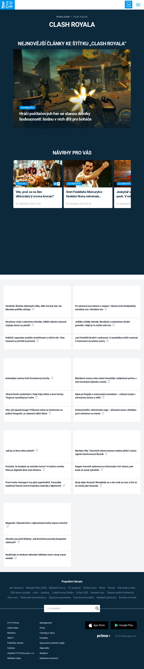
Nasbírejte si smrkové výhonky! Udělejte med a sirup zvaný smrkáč (36, 556)
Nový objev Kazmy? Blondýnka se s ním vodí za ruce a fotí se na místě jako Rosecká (106, 484)
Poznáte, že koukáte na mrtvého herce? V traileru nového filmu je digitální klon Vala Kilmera (35, 468)
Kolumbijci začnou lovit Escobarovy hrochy (29, 378)
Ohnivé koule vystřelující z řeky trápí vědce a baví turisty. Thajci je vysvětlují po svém (35, 396)
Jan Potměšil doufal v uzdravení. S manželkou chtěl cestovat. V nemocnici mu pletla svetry (106, 339)
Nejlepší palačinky (106, 597)
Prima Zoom (63, 16)
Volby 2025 (82, 592)
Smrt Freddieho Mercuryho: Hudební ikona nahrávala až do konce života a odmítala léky (85, 194)
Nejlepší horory (57, 587)
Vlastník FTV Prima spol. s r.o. (20, 653)
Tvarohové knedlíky (83, 597)
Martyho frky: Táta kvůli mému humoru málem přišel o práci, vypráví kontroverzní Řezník (106, 452)
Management (46, 623)
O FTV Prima (13, 623)
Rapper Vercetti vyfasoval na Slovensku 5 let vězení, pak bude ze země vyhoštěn (104, 468)
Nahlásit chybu (14, 658)
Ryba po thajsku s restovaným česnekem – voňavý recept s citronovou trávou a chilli (105, 396)
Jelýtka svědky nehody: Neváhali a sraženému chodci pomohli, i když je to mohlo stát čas (102, 323)
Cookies (11, 648)
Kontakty (44, 638)
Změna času (90, 587)
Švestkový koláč (128, 597)
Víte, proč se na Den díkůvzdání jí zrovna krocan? (35, 194)
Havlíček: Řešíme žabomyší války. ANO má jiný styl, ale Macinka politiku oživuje (34, 308)
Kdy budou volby (126, 587)
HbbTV (10, 638)
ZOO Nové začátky (20, 592)
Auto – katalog (41, 592)
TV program (74, 587)
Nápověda (44, 648)
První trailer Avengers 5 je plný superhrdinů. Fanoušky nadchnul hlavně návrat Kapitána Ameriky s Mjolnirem (35, 484)
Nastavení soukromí (49, 658)
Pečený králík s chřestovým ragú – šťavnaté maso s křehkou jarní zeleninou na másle (105, 412)
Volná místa (12, 628)
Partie (102, 587)
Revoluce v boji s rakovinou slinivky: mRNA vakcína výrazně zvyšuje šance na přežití (36, 323)
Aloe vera (12, 597)
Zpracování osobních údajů (52, 643)
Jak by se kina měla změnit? (22, 450)
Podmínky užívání (15, 643)
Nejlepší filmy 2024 (36, 587)
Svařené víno (97, 592)
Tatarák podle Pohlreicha (120, 592)
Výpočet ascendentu (60, 597)
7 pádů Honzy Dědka (63, 592)
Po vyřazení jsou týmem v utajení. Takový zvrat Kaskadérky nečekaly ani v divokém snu (105, 308)
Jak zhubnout (16, 587)
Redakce (44, 653)
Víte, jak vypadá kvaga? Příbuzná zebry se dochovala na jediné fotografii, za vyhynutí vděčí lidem (34, 412)
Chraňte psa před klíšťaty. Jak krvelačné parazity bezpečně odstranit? (36, 541)
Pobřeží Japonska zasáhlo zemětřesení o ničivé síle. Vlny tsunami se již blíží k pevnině (35, 339)
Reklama (11, 633)
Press (42, 628)
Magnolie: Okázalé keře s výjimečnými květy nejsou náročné (36, 524)
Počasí (111, 587)
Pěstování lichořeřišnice (33, 597)
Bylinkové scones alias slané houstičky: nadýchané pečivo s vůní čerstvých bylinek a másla (106, 380)
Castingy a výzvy (47, 633)
